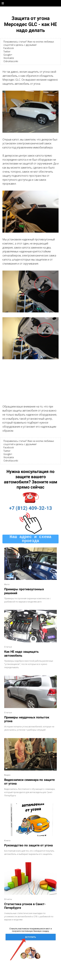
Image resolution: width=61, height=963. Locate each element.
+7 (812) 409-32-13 (30, 508)
